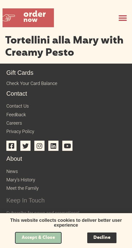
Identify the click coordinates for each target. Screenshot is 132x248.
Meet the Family (22, 188)
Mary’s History (20, 179)
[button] (28, 17)
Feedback (16, 114)
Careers (14, 123)
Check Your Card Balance (31, 83)
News (12, 171)
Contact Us (17, 106)
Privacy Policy (20, 131)
